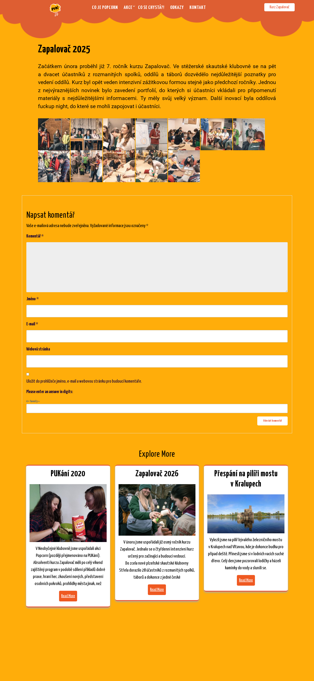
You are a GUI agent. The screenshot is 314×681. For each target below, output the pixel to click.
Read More (68, 596)
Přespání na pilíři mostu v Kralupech (246, 479)
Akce (128, 7)
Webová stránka (38, 349)
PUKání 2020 (68, 474)
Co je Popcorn (105, 7)
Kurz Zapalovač (279, 7)
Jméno (32, 299)
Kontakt (198, 7)
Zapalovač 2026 (156, 474)
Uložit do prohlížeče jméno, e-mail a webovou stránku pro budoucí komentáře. (84, 381)
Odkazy (177, 7)
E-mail (32, 324)
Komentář (35, 236)
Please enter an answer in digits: (49, 392)
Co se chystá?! (151, 7)
